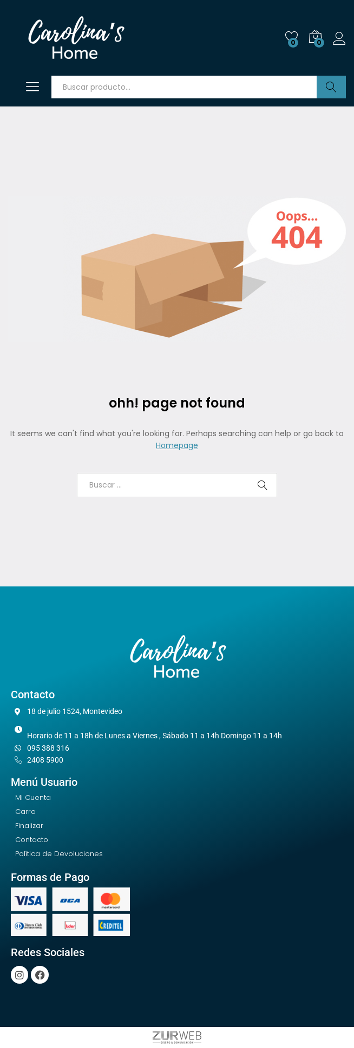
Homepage (177, 445)
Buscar (331, 87)
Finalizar (29, 825)
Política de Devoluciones (59, 854)
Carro (25, 811)
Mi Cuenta (33, 797)
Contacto (31, 840)
